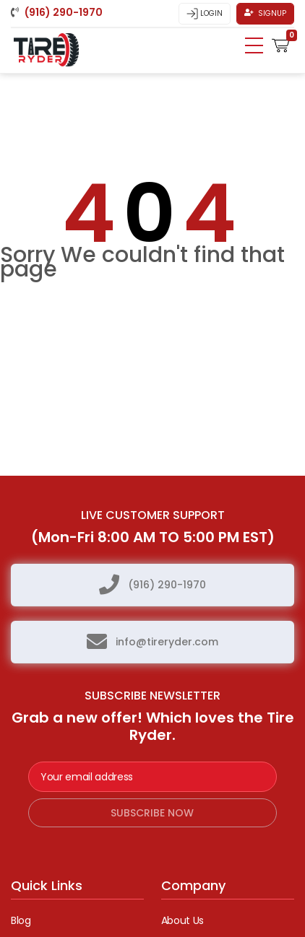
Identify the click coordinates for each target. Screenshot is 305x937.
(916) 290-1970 (167, 585)
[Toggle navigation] (254, 45)
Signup (265, 13)
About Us (182, 920)
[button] (281, 44)
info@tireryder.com (167, 642)
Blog (21, 920)
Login (204, 13)
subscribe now (152, 813)
